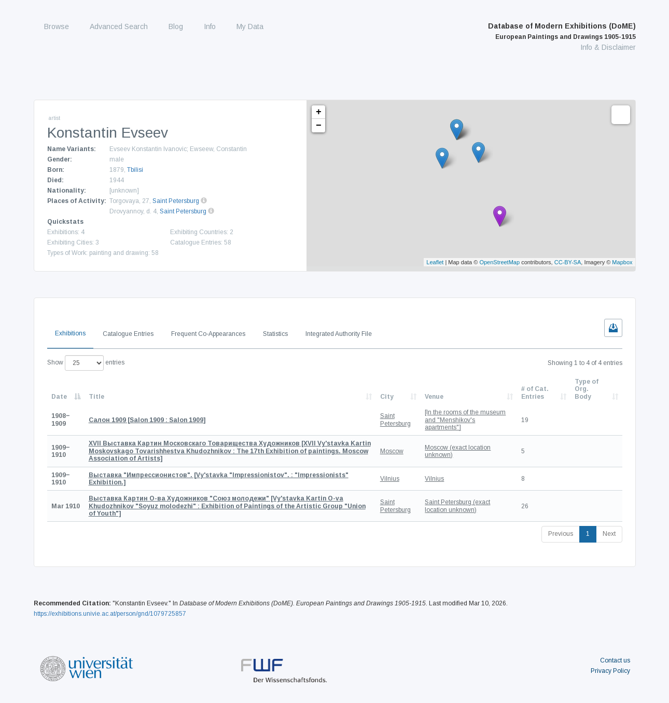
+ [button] (319, 112)
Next (609, 533)
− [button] (319, 125)
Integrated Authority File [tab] (338, 333)
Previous (560, 533)
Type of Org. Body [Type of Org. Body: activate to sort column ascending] (586, 389)
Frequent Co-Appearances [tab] (208, 333)
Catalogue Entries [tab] (128, 333)
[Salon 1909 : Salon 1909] (147, 420)
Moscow (391, 451)
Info (210, 26)
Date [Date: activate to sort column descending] (59, 396)
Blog (176, 26)
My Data (249, 26)
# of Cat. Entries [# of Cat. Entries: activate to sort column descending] (535, 392)
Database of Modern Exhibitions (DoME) (562, 31)
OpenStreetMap (499, 262)
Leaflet (434, 262)
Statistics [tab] (275, 333)
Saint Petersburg (175, 201)
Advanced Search (119, 26)
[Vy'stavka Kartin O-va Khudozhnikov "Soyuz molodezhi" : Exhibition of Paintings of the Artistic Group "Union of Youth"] (227, 506)
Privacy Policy (610, 670)
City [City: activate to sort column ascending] (387, 396)
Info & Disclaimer (608, 47)
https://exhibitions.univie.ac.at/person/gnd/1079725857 (110, 613)
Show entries (85, 363)
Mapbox (622, 262)
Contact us (615, 660)
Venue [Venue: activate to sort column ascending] (434, 396)
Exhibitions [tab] (70, 333)
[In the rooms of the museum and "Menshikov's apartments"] (465, 420)
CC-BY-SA (567, 262)
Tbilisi (135, 169)
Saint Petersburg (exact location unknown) (457, 505)
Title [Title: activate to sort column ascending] (96, 396)
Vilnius (389, 478)
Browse (56, 26)
